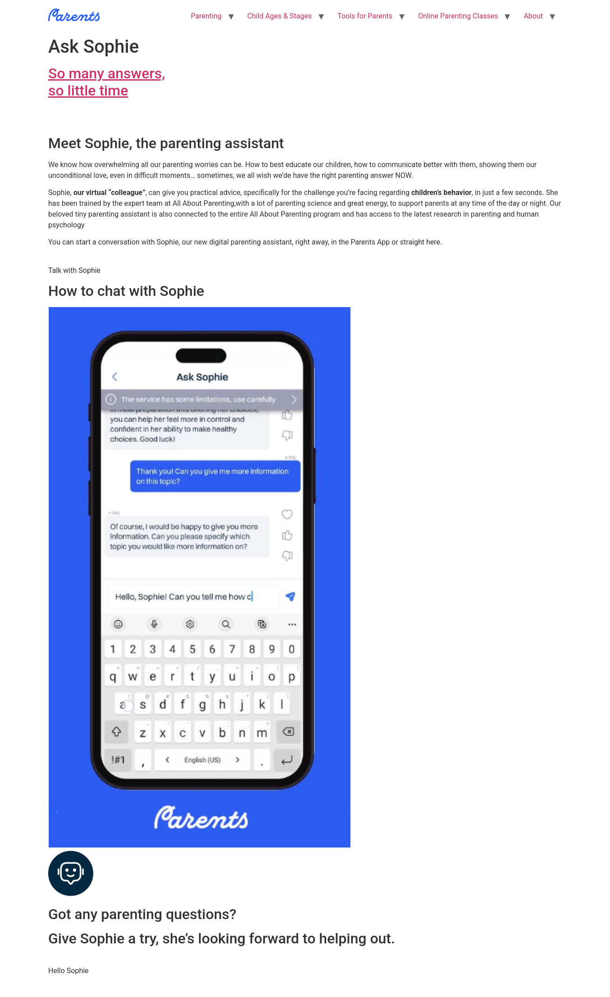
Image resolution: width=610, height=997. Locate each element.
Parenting (206, 16)
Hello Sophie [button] (68, 970)
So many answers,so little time (106, 82)
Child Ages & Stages (279, 16)
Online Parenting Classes (458, 16)
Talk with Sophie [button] (74, 270)
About (533, 16)
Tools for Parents (364, 16)
